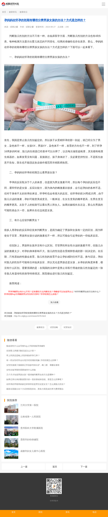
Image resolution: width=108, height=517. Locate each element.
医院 (40, 512)
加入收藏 (54, 302)
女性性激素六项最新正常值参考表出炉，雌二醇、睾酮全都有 (32, 365)
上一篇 (24, 466)
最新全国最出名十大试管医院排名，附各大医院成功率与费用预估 (34, 389)
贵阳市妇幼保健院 (29, 439)
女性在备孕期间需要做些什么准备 (21, 370)
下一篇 (84, 466)
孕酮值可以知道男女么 (63, 291)
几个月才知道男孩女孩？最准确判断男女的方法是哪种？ (31, 374)
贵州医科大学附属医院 (31, 428)
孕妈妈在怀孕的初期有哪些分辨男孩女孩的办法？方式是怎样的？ (45, 20)
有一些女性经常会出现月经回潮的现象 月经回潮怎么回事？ (32, 360)
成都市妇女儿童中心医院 (32, 451)
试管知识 (67, 327)
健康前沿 (23, 12)
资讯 (67, 512)
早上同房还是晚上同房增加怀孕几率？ (23, 355)
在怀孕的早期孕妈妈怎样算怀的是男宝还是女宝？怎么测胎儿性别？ (35, 384)
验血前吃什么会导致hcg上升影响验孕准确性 (25, 346)
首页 (4, 12)
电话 (94, 512)
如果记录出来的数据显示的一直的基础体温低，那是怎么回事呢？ (34, 379)
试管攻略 (54, 327)
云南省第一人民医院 (30, 416)
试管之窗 (14, 27)
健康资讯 (13, 12)
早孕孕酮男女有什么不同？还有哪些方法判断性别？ (28, 291)
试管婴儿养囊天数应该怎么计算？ (21, 351)
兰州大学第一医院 (29, 405)
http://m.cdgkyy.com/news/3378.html (30, 316)
